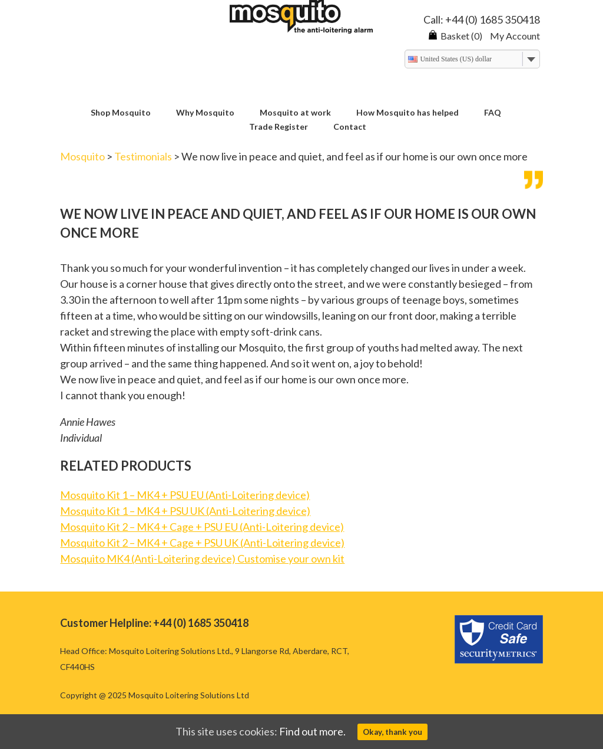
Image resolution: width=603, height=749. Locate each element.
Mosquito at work (295, 113)
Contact (349, 127)
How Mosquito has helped (407, 113)
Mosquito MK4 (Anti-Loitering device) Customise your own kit (202, 558)
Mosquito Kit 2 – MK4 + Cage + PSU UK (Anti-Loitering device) (202, 542)
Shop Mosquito (121, 113)
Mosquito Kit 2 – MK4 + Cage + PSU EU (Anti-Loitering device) (202, 526)
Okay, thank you (392, 732)
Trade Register (278, 127)
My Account (515, 35)
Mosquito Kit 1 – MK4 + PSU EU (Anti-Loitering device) (185, 494)
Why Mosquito (205, 113)
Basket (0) (455, 35)
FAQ (492, 113)
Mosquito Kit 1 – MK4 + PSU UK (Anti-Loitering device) (185, 510)
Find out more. (312, 731)
